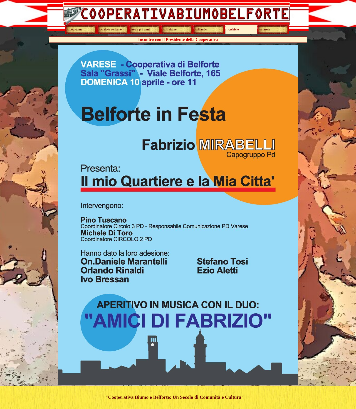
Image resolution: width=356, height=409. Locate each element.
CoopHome (75, 29)
